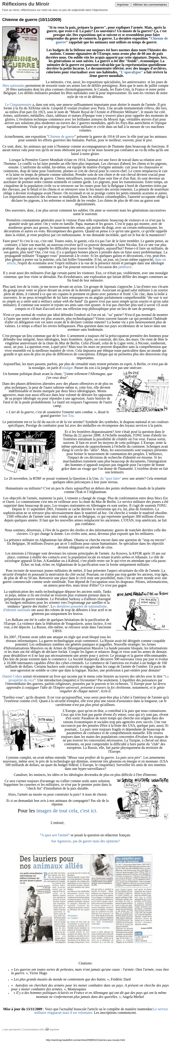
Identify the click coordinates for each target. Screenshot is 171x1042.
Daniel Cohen (12, 676)
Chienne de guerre (61, 136)
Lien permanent (12, 1029)
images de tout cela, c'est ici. (66, 810)
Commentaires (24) (32, 1029)
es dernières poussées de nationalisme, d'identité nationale (55, 608)
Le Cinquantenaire (18, 104)
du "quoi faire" (110, 478)
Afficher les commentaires (150, 4)
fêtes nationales (13, 85)
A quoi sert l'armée (54, 835)
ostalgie (67, 368)
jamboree (125, 267)
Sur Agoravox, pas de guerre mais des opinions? (85, 841)
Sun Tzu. (68, 415)
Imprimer (123, 4)
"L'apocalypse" (131, 72)
